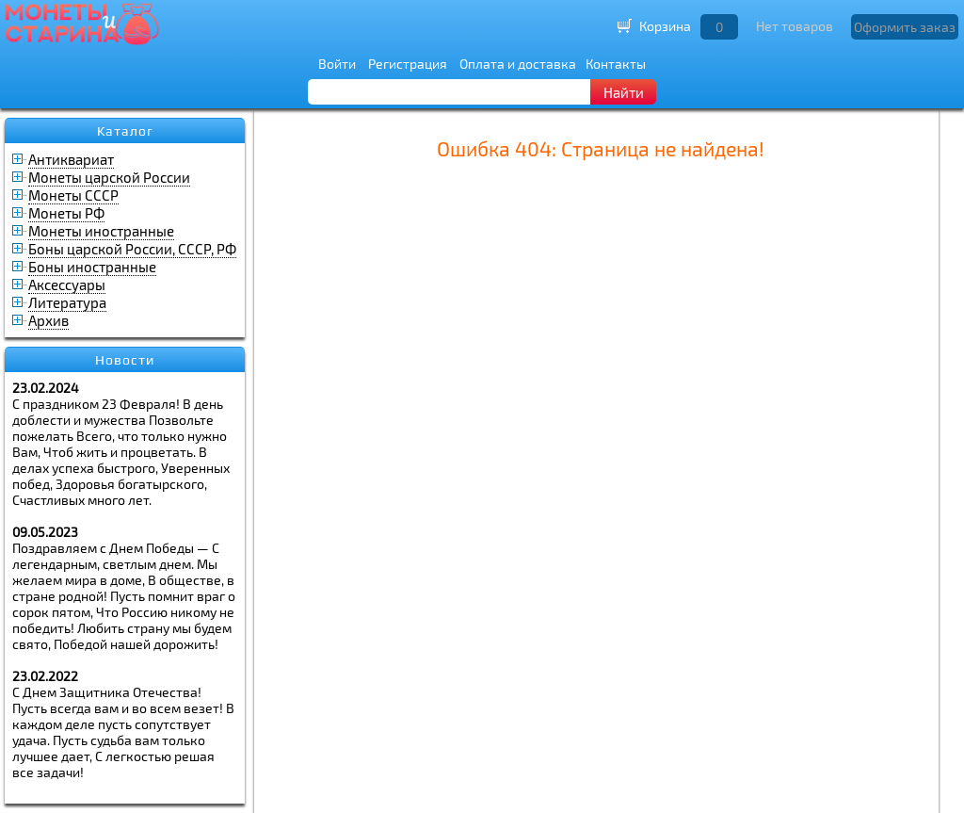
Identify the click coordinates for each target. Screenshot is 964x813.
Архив (48, 320)
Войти (337, 64)
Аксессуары (66, 284)
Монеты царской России (109, 177)
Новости (124, 359)
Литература (67, 302)
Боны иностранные (92, 266)
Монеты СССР (73, 195)
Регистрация (407, 64)
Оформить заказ (905, 27)
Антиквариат (71, 159)
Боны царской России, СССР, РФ (132, 248)
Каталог (125, 130)
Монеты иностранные (101, 230)
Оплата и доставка (517, 64)
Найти (623, 92)
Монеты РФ (66, 212)
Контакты (616, 64)
